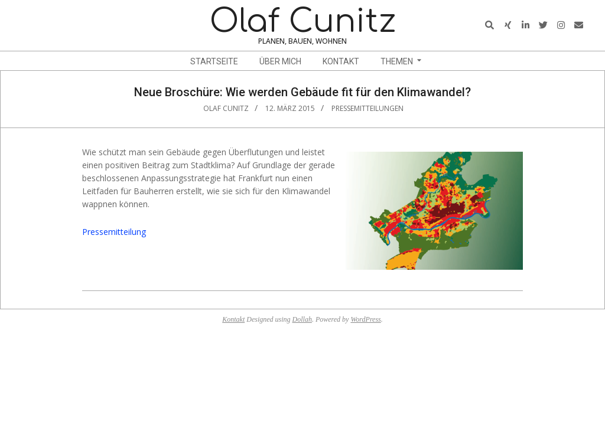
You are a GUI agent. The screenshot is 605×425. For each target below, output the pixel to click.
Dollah (302, 319)
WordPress (365, 319)
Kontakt (233, 319)
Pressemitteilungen (367, 108)
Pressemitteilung (114, 231)
